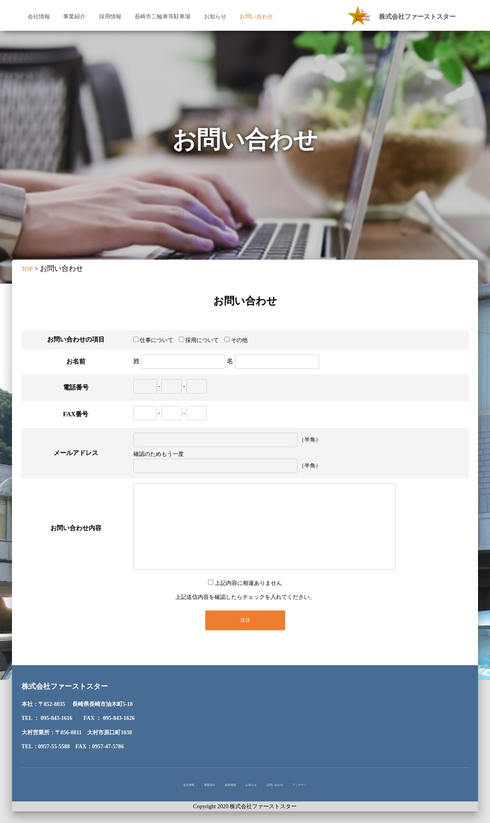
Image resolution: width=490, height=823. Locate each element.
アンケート (340, 787)
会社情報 (39, 17)
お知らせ (215, 17)
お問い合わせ (256, 17)
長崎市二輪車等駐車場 (162, 17)
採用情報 (110, 17)
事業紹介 (74, 17)
